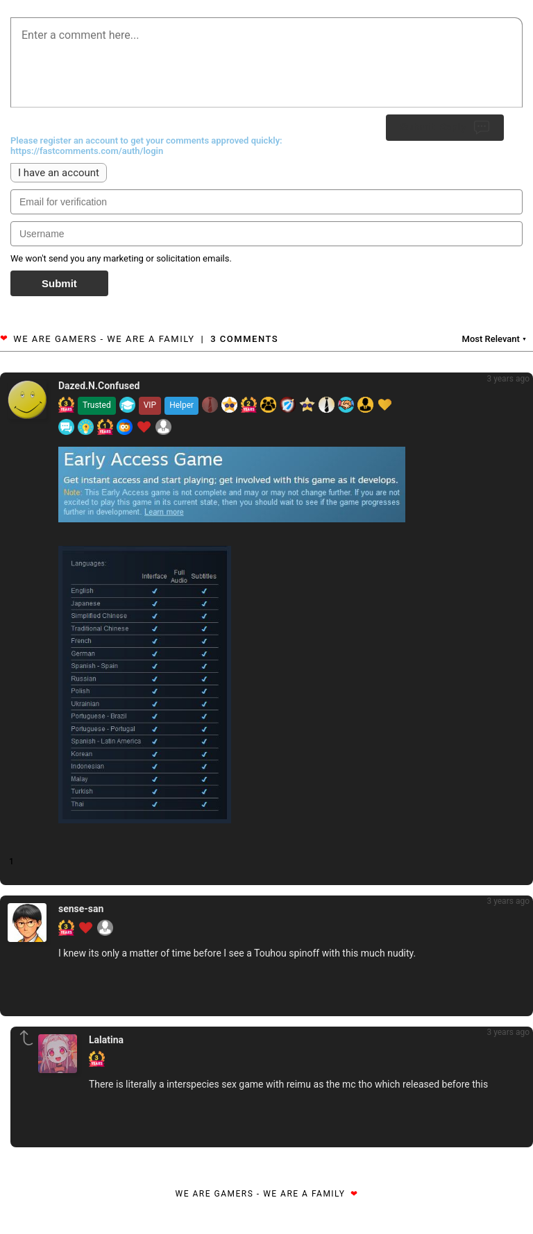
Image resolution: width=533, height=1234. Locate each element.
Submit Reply (445, 127)
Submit (59, 283)
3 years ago (508, 379)
